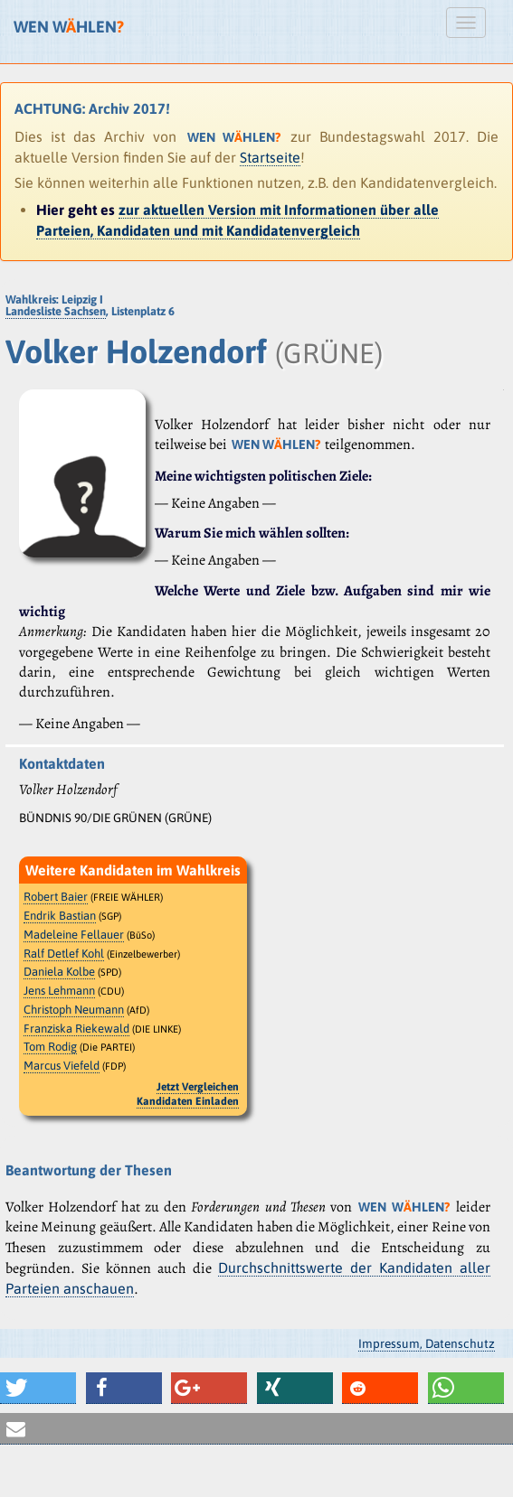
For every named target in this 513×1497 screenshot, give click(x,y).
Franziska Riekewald (76, 1028)
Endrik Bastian (60, 915)
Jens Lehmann (59, 990)
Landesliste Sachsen (55, 311)
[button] (38, 1388)
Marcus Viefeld (62, 1065)
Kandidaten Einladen (188, 1101)
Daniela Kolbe (59, 971)
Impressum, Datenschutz (426, 1343)
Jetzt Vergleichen (198, 1087)
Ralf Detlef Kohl (64, 953)
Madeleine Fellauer (74, 934)
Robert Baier (56, 896)
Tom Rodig (50, 1046)
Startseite (270, 157)
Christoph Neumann (74, 1009)
